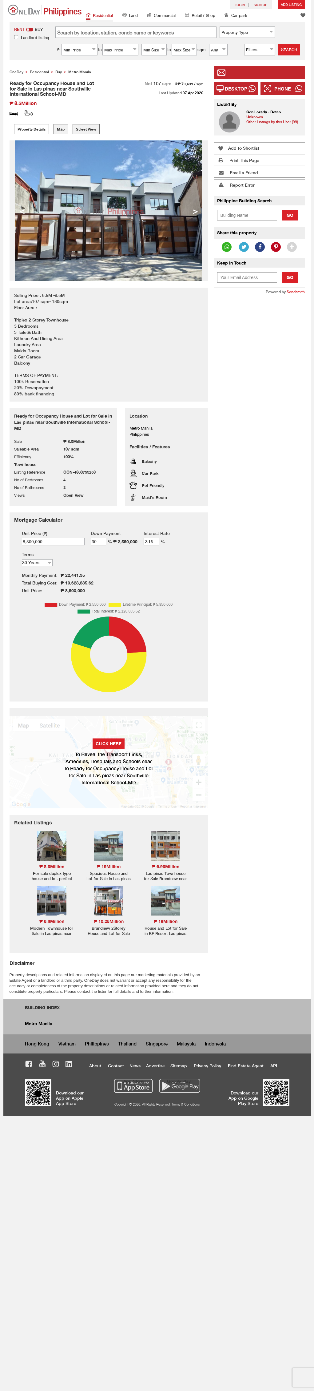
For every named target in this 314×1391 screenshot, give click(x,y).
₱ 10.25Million (109, 921)
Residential (99, 16)
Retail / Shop (200, 16)
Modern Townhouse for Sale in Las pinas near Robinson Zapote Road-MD (52, 936)
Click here (108, 743)
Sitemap (178, 1065)
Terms (28, 554)
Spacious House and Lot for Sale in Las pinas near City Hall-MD (108, 878)
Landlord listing (35, 37)
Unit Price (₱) (34, 533)
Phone (282, 88)
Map (61, 129)
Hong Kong (37, 1043)
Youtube (42, 1065)
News (135, 1065)
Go (290, 215)
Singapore (157, 1043)
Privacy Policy (207, 1065)
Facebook (29, 1065)
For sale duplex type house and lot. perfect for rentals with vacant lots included (51, 881)
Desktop (236, 88)
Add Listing (291, 4)
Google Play (179, 1081)
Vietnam (67, 1043)
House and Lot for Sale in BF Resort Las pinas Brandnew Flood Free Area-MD (166, 936)
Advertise (155, 1065)
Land (130, 16)
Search (289, 49)
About (95, 1065)
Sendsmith (296, 291)
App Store (133, 1081)
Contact (116, 1065)
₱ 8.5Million (51, 866)
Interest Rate (157, 533)
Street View (86, 129)
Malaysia (186, 1043)
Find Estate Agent (246, 1065)
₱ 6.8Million (51, 921)
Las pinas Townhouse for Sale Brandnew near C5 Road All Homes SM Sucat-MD (165, 881)
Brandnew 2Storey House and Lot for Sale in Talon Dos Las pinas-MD (108, 936)
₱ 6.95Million (165, 866)
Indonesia (215, 1043)
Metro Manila (38, 1023)
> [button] (195, 210)
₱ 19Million (109, 866)
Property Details (32, 129)
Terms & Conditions (186, 1104)
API (273, 1065)
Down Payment (106, 533)
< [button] (22, 210)
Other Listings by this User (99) (272, 121)
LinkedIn (68, 1065)
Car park (236, 16)
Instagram (55, 1065)
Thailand (127, 1043)
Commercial (161, 16)
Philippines (97, 1043)
